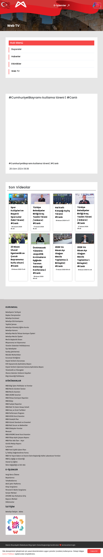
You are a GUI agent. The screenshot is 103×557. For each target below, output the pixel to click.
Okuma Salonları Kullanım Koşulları (18, 373)
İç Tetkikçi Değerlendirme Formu (17, 453)
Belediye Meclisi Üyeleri (14, 336)
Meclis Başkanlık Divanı (14, 340)
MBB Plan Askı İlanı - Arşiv (15, 441)
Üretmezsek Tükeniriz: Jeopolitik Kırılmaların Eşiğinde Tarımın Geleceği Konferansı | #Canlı (39, 260)
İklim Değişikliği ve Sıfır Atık (15, 465)
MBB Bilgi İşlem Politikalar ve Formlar (19, 386)
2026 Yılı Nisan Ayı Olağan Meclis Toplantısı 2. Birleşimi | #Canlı (61, 257)
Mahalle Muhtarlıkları (13, 355)
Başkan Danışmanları (13, 315)
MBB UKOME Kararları (13, 395)
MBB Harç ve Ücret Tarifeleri (15, 410)
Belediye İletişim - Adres (14, 512)
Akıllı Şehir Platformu (13, 484)
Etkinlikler (16, 63)
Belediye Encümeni (12, 318)
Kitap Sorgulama (11, 487)
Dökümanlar (10, 502)
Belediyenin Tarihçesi (13, 312)
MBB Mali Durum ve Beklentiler (17, 425)
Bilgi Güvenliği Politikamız (15, 376)
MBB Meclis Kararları (13, 392)
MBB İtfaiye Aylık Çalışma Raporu (17, 438)
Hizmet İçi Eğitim (12, 462)
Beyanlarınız (10, 478)
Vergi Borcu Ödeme (12, 475)
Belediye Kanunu (12, 330)
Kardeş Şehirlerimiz (12, 352)
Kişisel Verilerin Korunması (15, 361)
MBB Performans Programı (15, 413)
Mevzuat (8, 431)
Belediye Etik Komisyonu (14, 321)
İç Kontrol (9, 447)
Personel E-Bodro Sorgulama (16, 490)
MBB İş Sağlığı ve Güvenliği (15, 459)
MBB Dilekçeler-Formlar (14, 428)
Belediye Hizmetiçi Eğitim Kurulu (17, 327)
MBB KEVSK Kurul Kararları (15, 416)
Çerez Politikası (8, 554)
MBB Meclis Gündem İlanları (16, 389)
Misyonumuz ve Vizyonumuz (15, 343)
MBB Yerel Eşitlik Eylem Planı (16, 450)
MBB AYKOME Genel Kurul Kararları (18, 434)
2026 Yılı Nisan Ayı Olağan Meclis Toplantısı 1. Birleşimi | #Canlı (83, 257)
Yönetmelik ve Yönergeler (15, 370)
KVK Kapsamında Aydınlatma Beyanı (18, 364)
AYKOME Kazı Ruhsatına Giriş (16, 496)
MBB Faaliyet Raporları (14, 404)
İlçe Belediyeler (11, 349)
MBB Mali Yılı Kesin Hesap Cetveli (17, 407)
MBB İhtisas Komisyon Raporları (17, 398)
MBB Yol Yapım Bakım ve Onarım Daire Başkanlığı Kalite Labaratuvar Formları (33, 456)
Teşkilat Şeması (11, 324)
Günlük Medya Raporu (13, 444)
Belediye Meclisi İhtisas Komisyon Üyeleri (20, 333)
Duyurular (16, 49)
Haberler (15, 56)
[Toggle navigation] (97, 5)
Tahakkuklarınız (11, 481)
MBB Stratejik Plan (12, 419)
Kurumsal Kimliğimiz (13, 358)
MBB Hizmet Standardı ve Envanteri (18, 422)
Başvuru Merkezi (11, 499)
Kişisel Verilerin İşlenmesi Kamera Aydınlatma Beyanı (25, 367)
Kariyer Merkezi (11, 493)
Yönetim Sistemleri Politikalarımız (18, 346)
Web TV (15, 71)
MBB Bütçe (9, 401)
